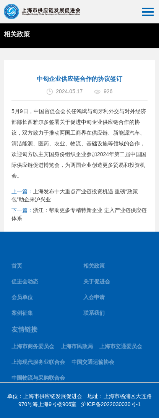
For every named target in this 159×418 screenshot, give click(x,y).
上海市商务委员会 (32, 347)
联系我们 (94, 314)
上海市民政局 (77, 347)
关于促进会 (96, 283)
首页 (16, 267)
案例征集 (22, 314)
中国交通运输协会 (92, 363)
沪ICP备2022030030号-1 (111, 404)
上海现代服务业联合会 (38, 363)
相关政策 (94, 267)
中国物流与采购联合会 (38, 379)
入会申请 (94, 299)
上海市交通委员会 (120, 347)
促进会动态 (24, 283)
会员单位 (22, 299)
